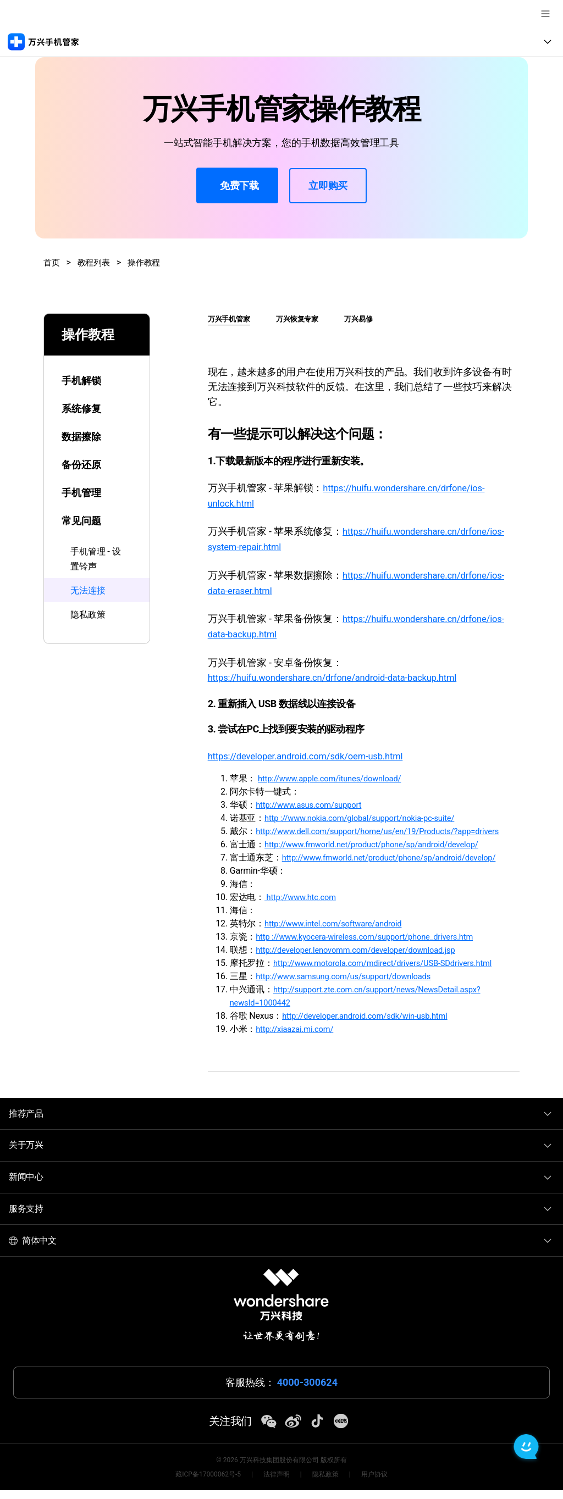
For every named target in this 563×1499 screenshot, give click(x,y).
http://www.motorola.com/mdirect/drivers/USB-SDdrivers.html (392, 972)
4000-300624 (307, 1392)
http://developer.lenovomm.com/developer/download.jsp (364, 959)
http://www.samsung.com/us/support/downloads (351, 985)
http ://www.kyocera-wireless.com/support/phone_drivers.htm (374, 946)
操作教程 (148, 262)
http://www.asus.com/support (313, 801)
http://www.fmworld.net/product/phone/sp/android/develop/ (381, 853)
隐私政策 (89, 613)
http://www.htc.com (303, 906)
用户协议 (374, 1483)
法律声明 (276, 1483)
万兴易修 (370, 318)
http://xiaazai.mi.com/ (298, 1038)
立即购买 (327, 185)
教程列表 (96, 262)
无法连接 (89, 589)
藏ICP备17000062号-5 (208, 1483)
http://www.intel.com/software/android (339, 933)
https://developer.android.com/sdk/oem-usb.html (314, 752)
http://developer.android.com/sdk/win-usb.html (372, 1025)
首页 (52, 262)
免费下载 (237, 186)
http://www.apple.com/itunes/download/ (336, 774)
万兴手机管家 (230, 318)
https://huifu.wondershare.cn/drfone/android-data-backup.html (344, 674)
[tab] (97, 374)
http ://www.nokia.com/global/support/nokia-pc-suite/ (368, 814)
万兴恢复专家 (304, 318)
